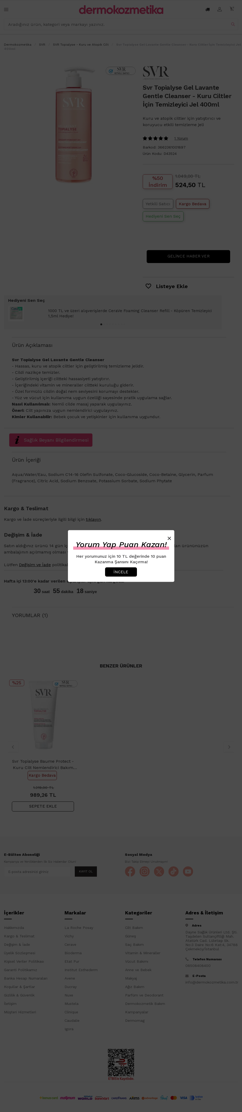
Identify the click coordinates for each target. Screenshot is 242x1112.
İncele (120, 571)
